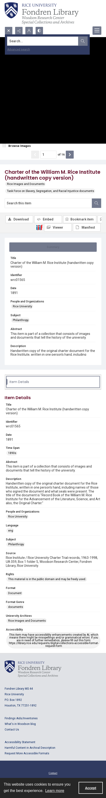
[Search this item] (48, 203)
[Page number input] (48, 155)
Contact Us (12, 729)
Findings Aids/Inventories (21, 718)
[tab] (53, 247)
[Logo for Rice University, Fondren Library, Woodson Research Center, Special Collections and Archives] (33, 668)
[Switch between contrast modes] (39, 30)
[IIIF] (39, 227)
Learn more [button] (54, 791)
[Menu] (97, 30)
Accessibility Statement (20, 742)
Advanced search (18, 49)
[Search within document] (96, 203)
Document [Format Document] (15, 593)
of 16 (61, 154)
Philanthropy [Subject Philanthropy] (21, 320)
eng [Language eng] (10, 530)
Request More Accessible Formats (27, 753)
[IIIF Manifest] (87, 227)
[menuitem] (53, 773)
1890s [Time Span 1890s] (12, 453)
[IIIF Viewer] (58, 227)
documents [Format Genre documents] (15, 607)
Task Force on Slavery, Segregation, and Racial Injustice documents (50, 191)
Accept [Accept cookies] (90, 788)
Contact (53, 773)
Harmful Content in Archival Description (30, 747)
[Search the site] (42, 41)
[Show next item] (70, 155)
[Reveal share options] (19, 30)
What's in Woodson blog (20, 724)
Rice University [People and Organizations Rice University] (22, 306)
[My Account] (29, 30)
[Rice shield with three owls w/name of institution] (42, 13)
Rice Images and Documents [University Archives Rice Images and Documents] (27, 620)
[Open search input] (8, 30)
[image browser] (17, 146)
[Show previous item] (35, 155)
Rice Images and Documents (26, 184)
